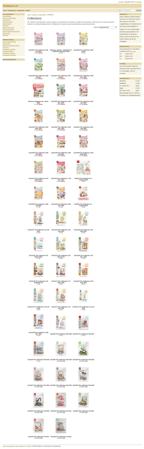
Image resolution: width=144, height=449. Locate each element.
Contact (28, 446)
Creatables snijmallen (9, 49)
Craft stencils (6, 20)
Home (29, 14)
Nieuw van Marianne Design (11, 45)
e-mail (133, 51)
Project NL (6, 47)
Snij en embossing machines (11, 31)
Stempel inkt (6, 33)
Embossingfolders (8, 51)
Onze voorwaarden (8, 446)
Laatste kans (6, 43)
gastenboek (20, 10)
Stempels (5, 35)
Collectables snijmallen (9, 55)
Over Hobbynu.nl (20, 446)
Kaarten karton (7, 24)
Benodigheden (7, 16)
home (5, 10)
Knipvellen (6, 25)
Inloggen (121, 2)
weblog (27, 10)
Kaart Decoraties (8, 22)
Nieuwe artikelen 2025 (9, 42)
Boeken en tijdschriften (9, 18)
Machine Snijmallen (8, 27)
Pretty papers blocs (8, 29)
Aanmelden (138, 2)
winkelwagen (12, 10)
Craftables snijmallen (9, 53)
